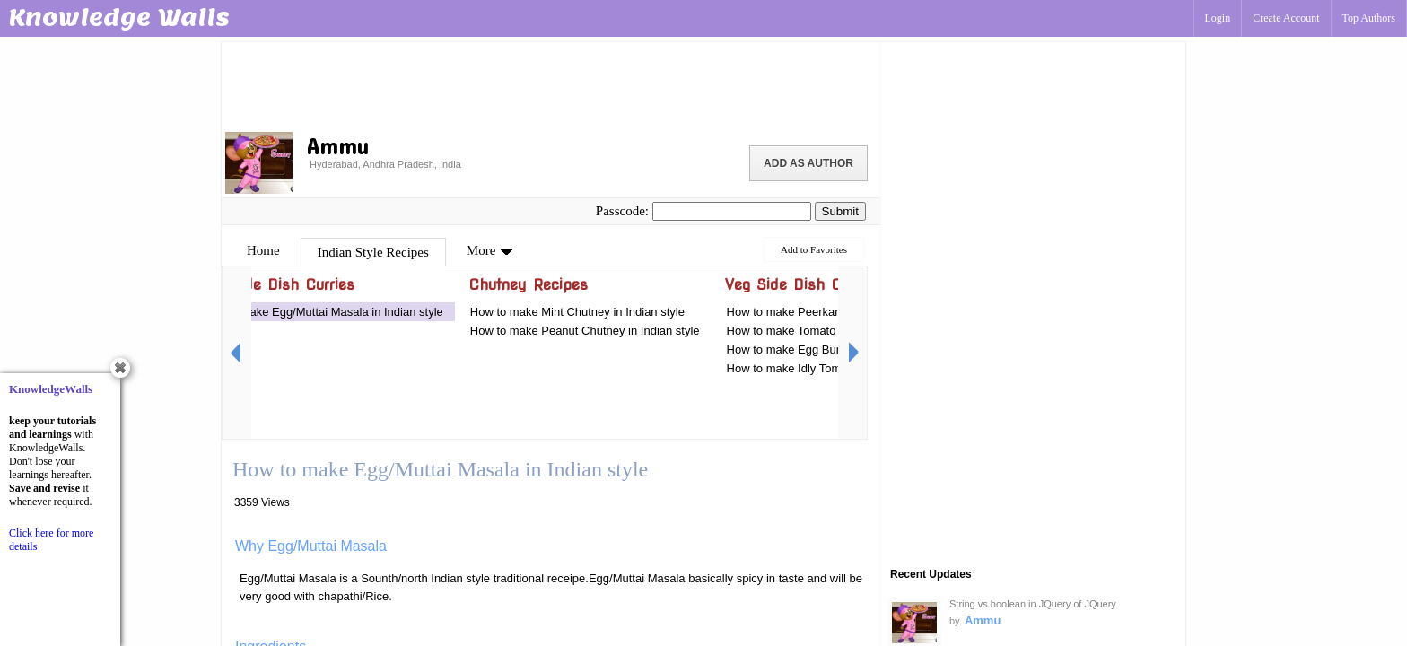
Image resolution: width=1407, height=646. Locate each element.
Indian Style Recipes (373, 252)
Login (1218, 18)
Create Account (1286, 18)
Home (263, 250)
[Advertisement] (551, 85)
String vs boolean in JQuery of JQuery (1032, 603)
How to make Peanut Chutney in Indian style (585, 330)
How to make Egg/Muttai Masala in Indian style (322, 312)
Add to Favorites (814, 249)
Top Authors (1369, 18)
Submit (840, 211)
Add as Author (808, 163)
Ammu (983, 620)
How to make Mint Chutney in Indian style (577, 312)
